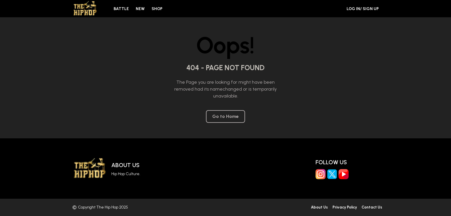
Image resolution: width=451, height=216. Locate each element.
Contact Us (372, 207)
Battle (121, 8)
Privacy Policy (344, 207)
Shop (157, 8)
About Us (125, 165)
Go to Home (225, 116)
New (140, 8)
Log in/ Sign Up (363, 8)
